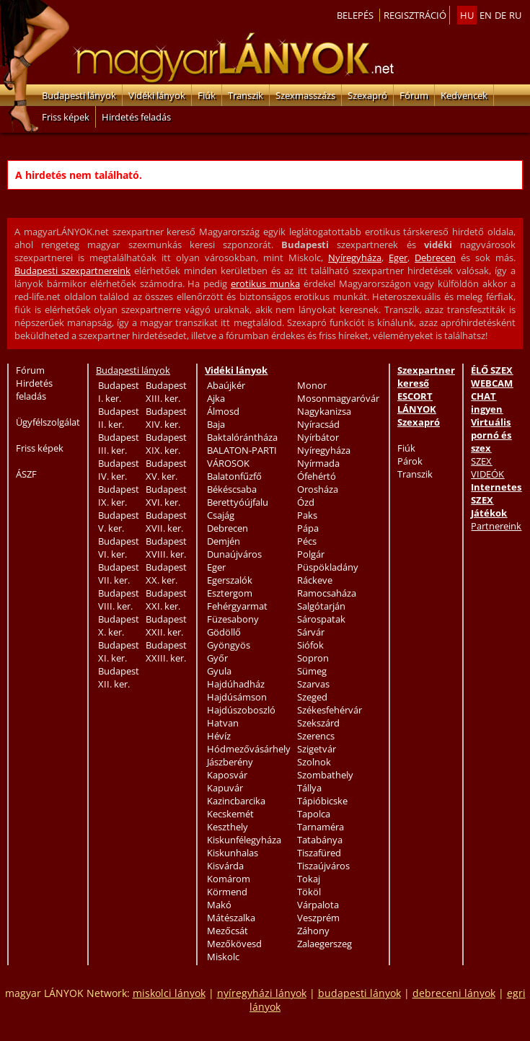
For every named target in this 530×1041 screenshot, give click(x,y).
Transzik (245, 95)
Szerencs (316, 735)
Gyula (219, 670)
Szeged (312, 696)
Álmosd (223, 411)
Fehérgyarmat (237, 605)
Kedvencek (464, 95)
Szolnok (314, 761)
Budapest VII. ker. (118, 574)
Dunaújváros (234, 554)
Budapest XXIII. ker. (166, 651)
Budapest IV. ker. (118, 470)
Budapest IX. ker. (118, 496)
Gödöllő (224, 631)
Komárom (228, 878)
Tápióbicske (322, 800)
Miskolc (223, 956)
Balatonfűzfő (234, 476)
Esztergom (229, 593)
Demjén (223, 541)
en (486, 15)
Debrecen (435, 257)
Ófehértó (316, 476)
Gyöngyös (228, 644)
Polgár (310, 554)
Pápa (308, 528)
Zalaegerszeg (324, 943)
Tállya (309, 787)
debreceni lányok (453, 993)
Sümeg (312, 670)
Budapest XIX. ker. (166, 444)
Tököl (309, 891)
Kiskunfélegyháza (244, 839)
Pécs (307, 541)
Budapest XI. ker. (118, 651)
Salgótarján (321, 605)
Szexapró (367, 95)
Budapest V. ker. (118, 522)
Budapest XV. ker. (166, 470)
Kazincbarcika (236, 800)
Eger (398, 257)
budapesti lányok (359, 993)
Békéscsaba (232, 489)
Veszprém (318, 917)
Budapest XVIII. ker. (166, 548)
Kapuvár (225, 787)
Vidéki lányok (156, 95)
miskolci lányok (169, 993)
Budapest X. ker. (118, 625)
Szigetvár (316, 748)
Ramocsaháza (326, 593)
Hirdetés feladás (136, 116)
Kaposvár (227, 774)
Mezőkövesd (234, 943)
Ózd (305, 502)
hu (467, 15)
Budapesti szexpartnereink (72, 270)
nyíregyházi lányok (261, 993)
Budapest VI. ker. (118, 548)
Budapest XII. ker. (118, 677)
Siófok (310, 644)
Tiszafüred (319, 852)
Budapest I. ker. (118, 392)
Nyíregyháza (354, 257)
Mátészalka (231, 917)
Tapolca (313, 813)
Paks (307, 515)
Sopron (313, 657)
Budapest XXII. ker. (166, 625)
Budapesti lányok (79, 95)
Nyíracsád (318, 424)
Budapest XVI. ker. (166, 496)
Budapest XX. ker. (166, 574)
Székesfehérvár (329, 709)
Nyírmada (318, 463)
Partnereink (496, 525)
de (500, 15)
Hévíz (219, 735)
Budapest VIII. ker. (118, 599)
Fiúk (207, 95)
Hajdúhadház (236, 683)
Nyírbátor (318, 437)
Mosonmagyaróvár (338, 398)
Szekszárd (318, 722)
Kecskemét (230, 813)
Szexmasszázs (305, 95)
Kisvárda (225, 865)
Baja (216, 424)
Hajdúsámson (237, 696)
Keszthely (227, 826)
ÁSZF (26, 473)
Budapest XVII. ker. (166, 522)
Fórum (413, 95)
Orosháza (317, 489)
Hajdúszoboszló (241, 709)
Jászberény (230, 761)
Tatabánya (320, 839)
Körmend (227, 891)
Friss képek (65, 116)
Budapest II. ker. (118, 418)
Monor (312, 385)
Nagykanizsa (324, 411)
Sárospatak (321, 618)
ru (515, 15)
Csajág (220, 515)
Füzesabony (233, 618)
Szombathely (325, 774)
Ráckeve (314, 580)
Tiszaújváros (323, 865)
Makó (219, 904)
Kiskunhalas (232, 852)
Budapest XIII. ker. (166, 392)
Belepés (355, 15)
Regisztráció (415, 15)
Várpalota (318, 904)
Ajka (216, 398)
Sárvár (310, 631)
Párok (410, 460)
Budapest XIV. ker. (166, 418)
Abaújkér (226, 385)
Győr (217, 657)
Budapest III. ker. (118, 444)
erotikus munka (265, 283)
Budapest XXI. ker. (166, 599)
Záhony (313, 930)
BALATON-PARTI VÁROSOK (242, 457)
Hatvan (223, 722)
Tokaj (308, 878)
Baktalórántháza (242, 437)
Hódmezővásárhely (249, 748)
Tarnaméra (320, 826)
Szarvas (313, 683)
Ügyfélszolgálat (48, 422)
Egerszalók (229, 580)
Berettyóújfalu (237, 502)
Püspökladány (327, 567)
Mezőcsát (227, 930)
